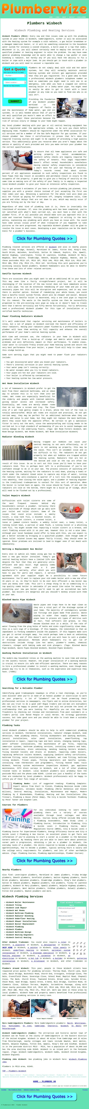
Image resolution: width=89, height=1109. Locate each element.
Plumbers (33, 68)
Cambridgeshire (47, 1023)
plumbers (60, 1023)
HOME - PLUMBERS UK (44, 1081)
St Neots (76, 1026)
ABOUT (64, 17)
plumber (17, 52)
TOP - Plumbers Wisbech (14, 1071)
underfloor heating (23, 950)
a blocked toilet (41, 517)
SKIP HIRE (7, 948)
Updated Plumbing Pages (31, 1090)
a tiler (62, 942)
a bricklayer (38, 961)
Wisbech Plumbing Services (22, 896)
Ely (4, 1026)
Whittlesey (80, 1023)
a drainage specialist (42, 953)
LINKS (57, 17)
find (10, 875)
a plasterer (19, 945)
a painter (33, 948)
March (70, 1023)
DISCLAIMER (81, 17)
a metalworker (48, 945)
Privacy (85, 1090)
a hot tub (33, 958)
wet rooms (38, 413)
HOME (51, 17)
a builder (58, 958)
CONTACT (72, 17)
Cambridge (39, 1026)
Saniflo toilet (26, 298)
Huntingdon (14, 1026)
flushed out (26, 491)
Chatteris (52, 1026)
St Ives (27, 1026)
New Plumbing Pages (15, 1090)
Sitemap (3, 1090)
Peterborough (8, 1029)
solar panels (60, 948)
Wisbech (53, 247)
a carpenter (44, 956)
